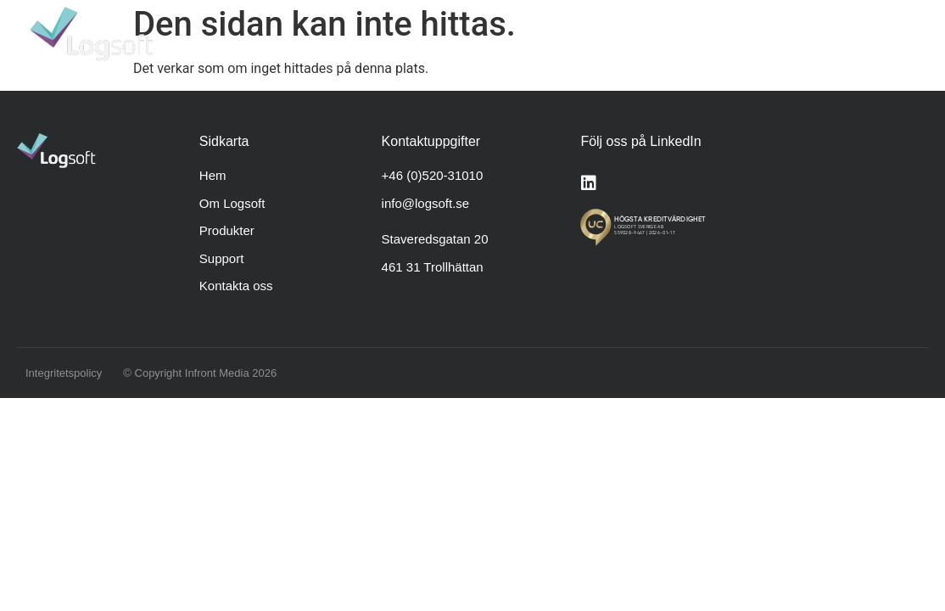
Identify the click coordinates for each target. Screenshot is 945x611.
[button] (906, 34)
